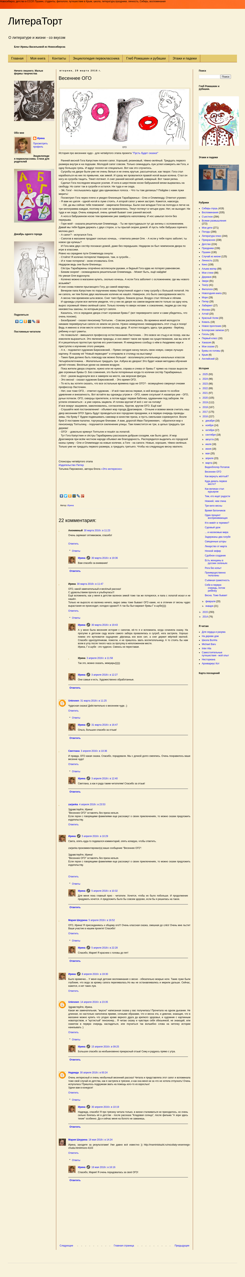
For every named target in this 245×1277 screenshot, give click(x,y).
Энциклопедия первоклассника (96, 58)
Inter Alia (206, 648)
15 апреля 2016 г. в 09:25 (105, 1046)
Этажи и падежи (185, 58)
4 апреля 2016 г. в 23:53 (92, 804)
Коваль (206, 322)
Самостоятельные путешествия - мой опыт (215, 654)
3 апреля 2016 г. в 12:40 (104, 778)
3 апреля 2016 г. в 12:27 (104, 674)
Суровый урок (212, 527)
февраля (210, 601)
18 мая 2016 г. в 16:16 (103, 1167)
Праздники (208, 248)
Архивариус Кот (210, 663)
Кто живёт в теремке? (217, 522)
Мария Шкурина (77, 920)
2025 (206, 374)
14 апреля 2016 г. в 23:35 (94, 1002)
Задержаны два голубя (218, 536)
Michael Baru (209, 644)
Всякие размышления (214, 220)
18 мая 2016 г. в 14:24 (100, 1139)
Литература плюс (211, 236)
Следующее (66, 1245)
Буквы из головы (211, 350)
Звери (205, 281)
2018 (206, 407)
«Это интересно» (111, 468)
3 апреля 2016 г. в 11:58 (100, 658)
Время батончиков (215, 510)
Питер (205, 301)
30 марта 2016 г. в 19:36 (104, 558)
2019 (206, 402)
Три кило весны (213, 505)
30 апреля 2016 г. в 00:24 (93, 1072)
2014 (206, 616)
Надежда (73, 1072)
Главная (17, 58)
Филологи (207, 289)
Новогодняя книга (212, 293)
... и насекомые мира (216, 532)
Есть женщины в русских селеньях (216, 562)
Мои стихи (207, 272)
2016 (206, 416)
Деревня (206, 277)
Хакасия (206, 342)
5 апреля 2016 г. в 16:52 (102, 920)
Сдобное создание (215, 555)
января (209, 606)
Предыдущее (182, 1245)
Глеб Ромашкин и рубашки (146, 58)
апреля (209, 458)
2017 (206, 411)
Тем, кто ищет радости (217, 496)
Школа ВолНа (209, 640)
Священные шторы (215, 541)
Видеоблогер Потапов (217, 467)
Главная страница (124, 1245)
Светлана (74, 751)
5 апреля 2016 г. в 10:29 (95, 836)
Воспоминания (210, 212)
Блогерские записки (213, 330)
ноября (209, 425)
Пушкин (206, 252)
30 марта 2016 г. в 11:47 (90, 584)
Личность (207, 260)
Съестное (207, 216)
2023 (206, 383)
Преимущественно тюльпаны (215, 574)
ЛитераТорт (35, 21)
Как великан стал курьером (214, 490)
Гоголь (205, 334)
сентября (210, 434)
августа (209, 439)
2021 (206, 393)
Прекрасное (208, 240)
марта (209, 463)
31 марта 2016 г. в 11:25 (93, 700)
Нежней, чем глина (215, 501)
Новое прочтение (211, 326)
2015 (206, 612)
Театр (205, 285)
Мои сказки (208, 346)
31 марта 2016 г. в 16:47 (104, 724)
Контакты (59, 58)
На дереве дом (210, 636)
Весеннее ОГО (213, 471)
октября (210, 430)
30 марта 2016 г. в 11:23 (97, 530)
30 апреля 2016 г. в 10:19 (105, 1107)
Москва (206, 309)
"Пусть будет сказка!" (145, 153)
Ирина (81, 558)
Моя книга (37, 58)
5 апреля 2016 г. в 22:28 (104, 947)
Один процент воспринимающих (216, 516)
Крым (205, 354)
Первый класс (209, 338)
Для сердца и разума (213, 632)
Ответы (76, 551)
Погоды (206, 231)
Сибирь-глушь (210, 208)
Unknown (73, 700)
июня (208, 448)
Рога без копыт (213, 568)
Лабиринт (207, 305)
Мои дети (207, 227)
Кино (204, 264)
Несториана (208, 659)
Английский (208, 358)
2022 (206, 388)
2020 (206, 397)
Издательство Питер (71, 465)
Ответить (73, 543)
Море (205, 297)
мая (207, 453)
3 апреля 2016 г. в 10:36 (94, 751)
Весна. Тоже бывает (216, 595)
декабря (210, 420)
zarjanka (73, 804)
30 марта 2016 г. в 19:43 (104, 625)
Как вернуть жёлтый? (217, 476)
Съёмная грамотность (217, 580)
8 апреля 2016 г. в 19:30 (95, 974)
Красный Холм (210, 318)
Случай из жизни (211, 256)
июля (208, 444)
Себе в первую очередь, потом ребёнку (215, 588)
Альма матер (209, 268)
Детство (206, 244)
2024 (206, 378)
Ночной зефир (213, 551)
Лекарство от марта (216, 546)
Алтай (205, 313)
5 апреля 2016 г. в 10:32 (104, 890)
